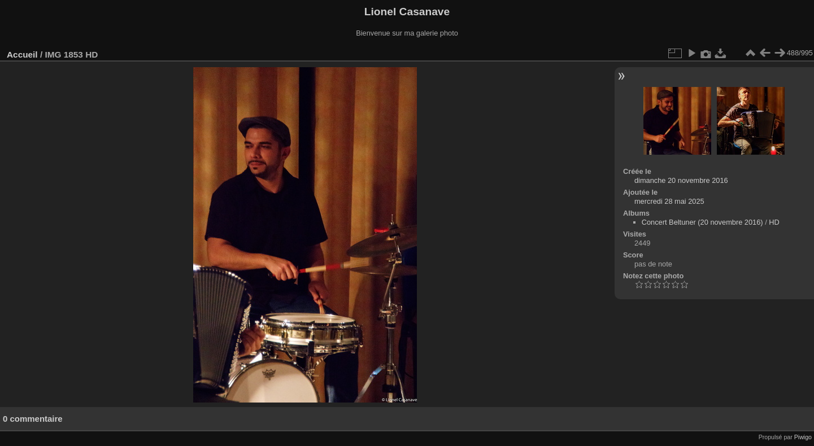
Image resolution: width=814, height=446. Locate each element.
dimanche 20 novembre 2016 (681, 180)
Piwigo (803, 437)
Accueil (22, 54)
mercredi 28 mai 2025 (669, 201)
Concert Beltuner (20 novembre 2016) (702, 222)
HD (774, 222)
